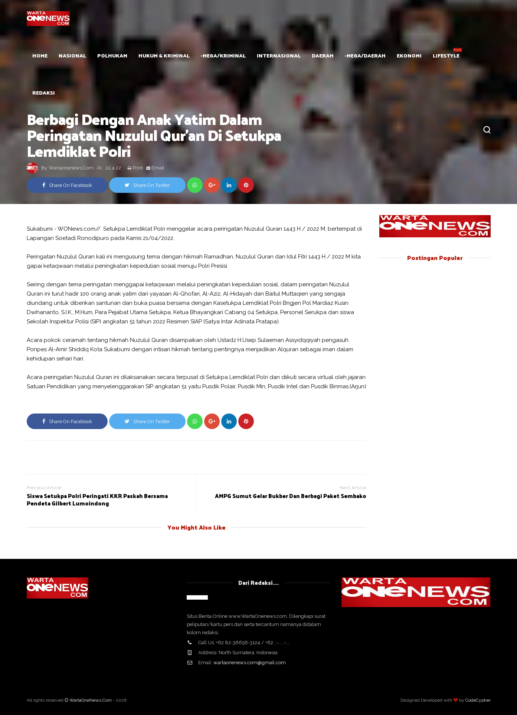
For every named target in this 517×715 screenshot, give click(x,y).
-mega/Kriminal (223, 55)
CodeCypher (478, 700)
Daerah (323, 55)
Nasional (72, 55)
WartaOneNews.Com (90, 700)
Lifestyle (446, 55)
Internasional (279, 55)
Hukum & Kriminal (164, 55)
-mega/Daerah (365, 55)
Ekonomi (409, 55)
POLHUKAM (112, 55)
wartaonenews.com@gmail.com (249, 662)
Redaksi (43, 92)
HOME (40, 55)
